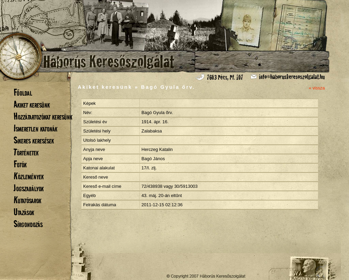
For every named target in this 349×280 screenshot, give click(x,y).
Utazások (24, 212)
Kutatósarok (27, 200)
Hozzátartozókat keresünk (43, 116)
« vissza (317, 87)
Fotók (20, 164)
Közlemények (29, 176)
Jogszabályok (29, 188)
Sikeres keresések (34, 140)
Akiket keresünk (32, 104)
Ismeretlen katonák (35, 128)
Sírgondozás (28, 224)
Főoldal (23, 92)
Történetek (26, 152)
